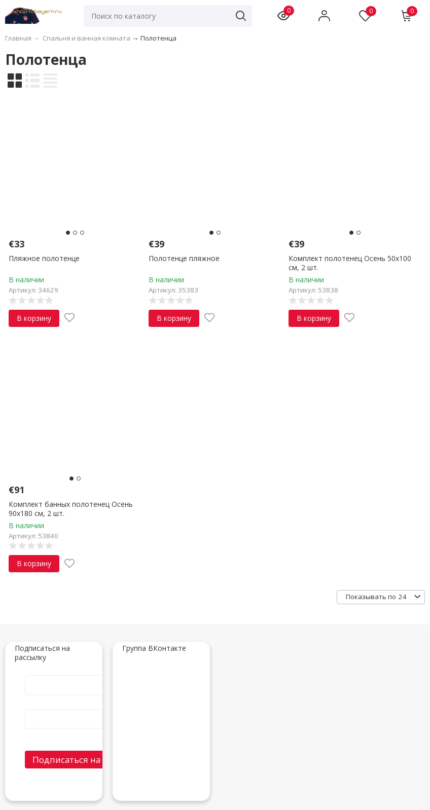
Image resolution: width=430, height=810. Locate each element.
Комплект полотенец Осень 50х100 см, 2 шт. (350, 262)
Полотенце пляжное (184, 258)
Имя (91, 672)
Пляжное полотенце (44, 258)
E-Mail (91, 704)
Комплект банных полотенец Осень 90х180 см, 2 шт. (71, 508)
